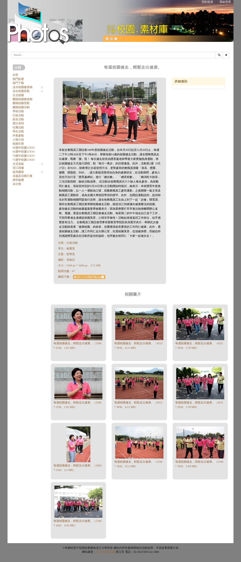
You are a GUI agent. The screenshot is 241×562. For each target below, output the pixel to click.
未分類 (17, 184)
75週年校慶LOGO (24, 159)
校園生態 (18, 143)
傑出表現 (18, 123)
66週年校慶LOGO (24, 151)
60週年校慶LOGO (24, 147)
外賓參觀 (18, 135)
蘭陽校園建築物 (22, 99)
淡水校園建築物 (22, 87)
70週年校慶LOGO (24, 155)
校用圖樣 (18, 171)
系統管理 (225, 1)
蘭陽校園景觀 (21, 103)
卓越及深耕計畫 (22, 175)
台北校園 (18, 95)
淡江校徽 (18, 167)
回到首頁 (207, 1)
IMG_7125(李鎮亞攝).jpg (89, 277)
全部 (15, 74)
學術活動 (18, 111)
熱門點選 (18, 79)
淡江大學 (101, 551)
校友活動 (18, 119)
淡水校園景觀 (21, 91)
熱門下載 (18, 82)
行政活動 (18, 115)
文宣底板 (18, 163)
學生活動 (18, 131)
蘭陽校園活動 (21, 107)
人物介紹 (18, 139)
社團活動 (18, 127)
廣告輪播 (18, 179)
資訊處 (111, 551)
